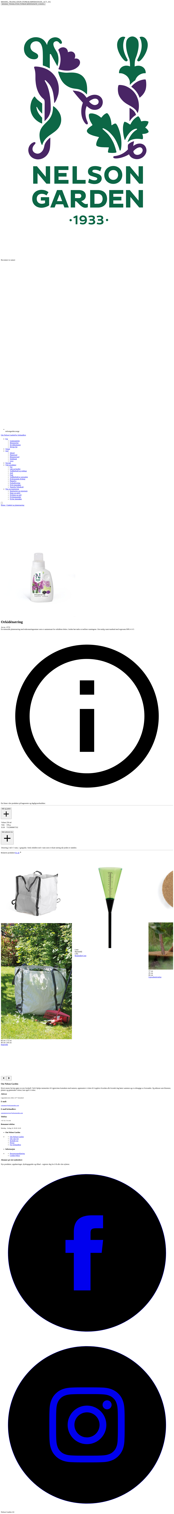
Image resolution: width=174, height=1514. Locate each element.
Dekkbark (13, 459)
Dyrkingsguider (15, 497)
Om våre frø (14, 1139)
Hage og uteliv (15, 493)
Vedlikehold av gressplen (19, 477)
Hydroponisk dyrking (17, 479)
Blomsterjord (14, 457)
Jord (11, 473)
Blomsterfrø (14, 443)
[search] (2, 503)
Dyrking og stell (15, 495)
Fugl (11, 475)
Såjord (12, 453)
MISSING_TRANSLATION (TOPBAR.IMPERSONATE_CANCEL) (23, 4)
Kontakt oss (14, 1141)
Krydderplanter (15, 445)
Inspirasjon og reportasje (19, 491)
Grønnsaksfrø (15, 441)
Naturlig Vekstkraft (17, 487)
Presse (12, 1143)
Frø (11, 467)
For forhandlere (20, 435)
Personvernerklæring (17, 1153)
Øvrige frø (13, 447)
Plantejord (13, 455)
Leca (11, 461)
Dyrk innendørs (15, 485)
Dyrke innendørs (16, 499)
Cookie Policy (15, 1155)
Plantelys (13, 481)
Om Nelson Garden (8, 435)
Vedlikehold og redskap (18, 471)
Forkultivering (15, 483)
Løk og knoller (15, 469)
